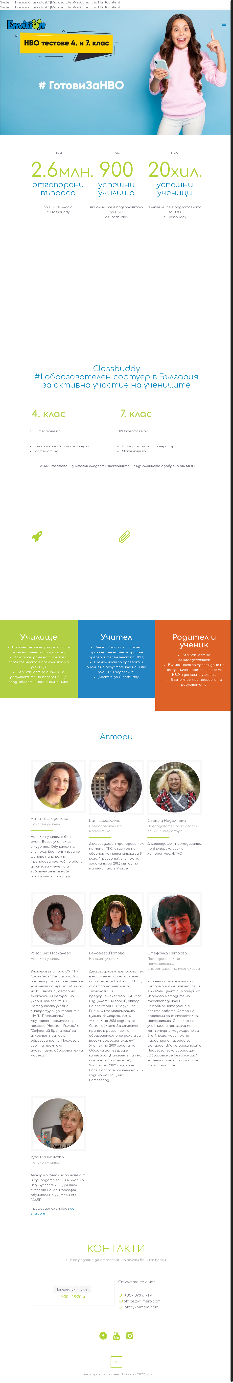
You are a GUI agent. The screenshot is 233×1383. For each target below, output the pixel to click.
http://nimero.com (141, 1306)
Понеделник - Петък (72, 1288)
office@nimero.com (142, 1300)
